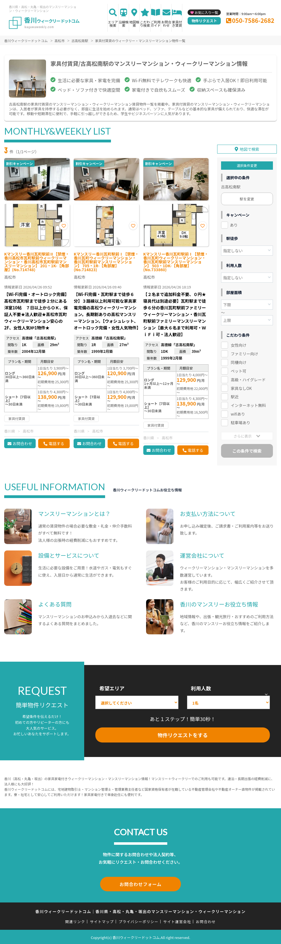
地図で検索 (249, 147)
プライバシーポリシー (138, 920)
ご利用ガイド (156, 24)
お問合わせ (166, 24)
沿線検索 (123, 24)
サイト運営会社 (177, 920)
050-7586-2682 (253, 20)
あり (234, 222)
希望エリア (111, 688)
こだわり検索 (145, 24)
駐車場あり (240, 420)
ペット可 (238, 369)
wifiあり (238, 411)
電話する (56, 443)
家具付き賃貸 (177, 24)
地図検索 (134, 24)
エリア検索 (113, 24)
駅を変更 (247, 196)
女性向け (238, 343)
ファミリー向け (244, 351)
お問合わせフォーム (140, 883)
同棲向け (238, 360)
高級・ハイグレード (248, 377)
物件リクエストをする (183, 735)
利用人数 (201, 688)
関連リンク (75, 920)
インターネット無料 (248, 403)
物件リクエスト (204, 20)
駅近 (235, 394)
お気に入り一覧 (206, 12)
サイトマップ (102, 920)
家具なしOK (241, 386)
